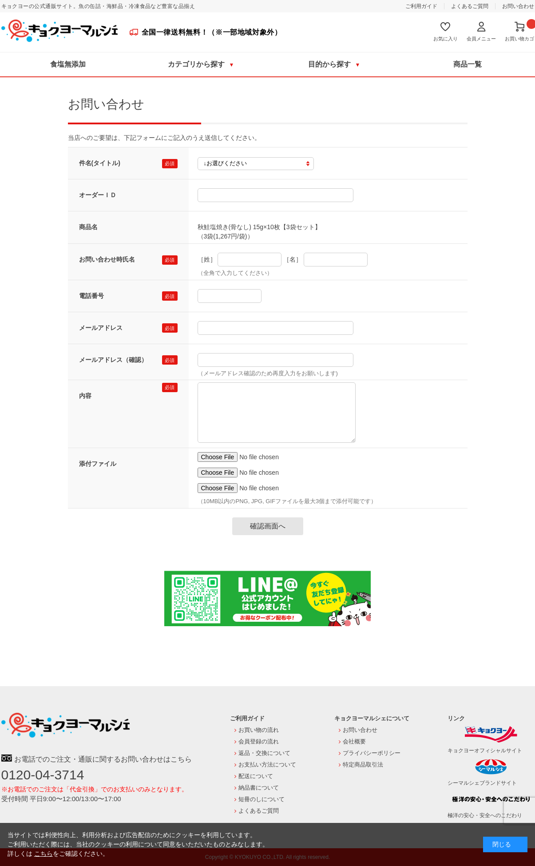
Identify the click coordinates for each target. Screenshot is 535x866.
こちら (43, 853)
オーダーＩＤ (97, 195)
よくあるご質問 (469, 6)
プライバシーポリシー (371, 753)
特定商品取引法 (363, 764)
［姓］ (207, 259)
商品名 (88, 226)
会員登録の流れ (258, 741)
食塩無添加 (68, 64)
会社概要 (354, 741)
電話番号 (91, 295)
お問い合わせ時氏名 (107, 259)
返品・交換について (264, 753)
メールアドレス (101, 327)
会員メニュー (481, 38)
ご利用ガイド (421, 6)
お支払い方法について (267, 764)
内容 (85, 395)
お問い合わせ (518, 6)
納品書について (258, 787)
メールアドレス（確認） (113, 359)
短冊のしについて (261, 799)
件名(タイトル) (99, 163)
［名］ (292, 259)
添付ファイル (97, 463)
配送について (255, 776)
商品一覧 (467, 64)
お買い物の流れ (258, 730)
